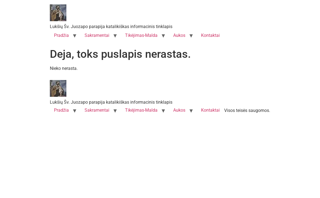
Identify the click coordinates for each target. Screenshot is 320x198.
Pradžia (61, 35)
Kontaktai (210, 35)
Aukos (179, 35)
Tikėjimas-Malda (141, 35)
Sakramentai (97, 35)
